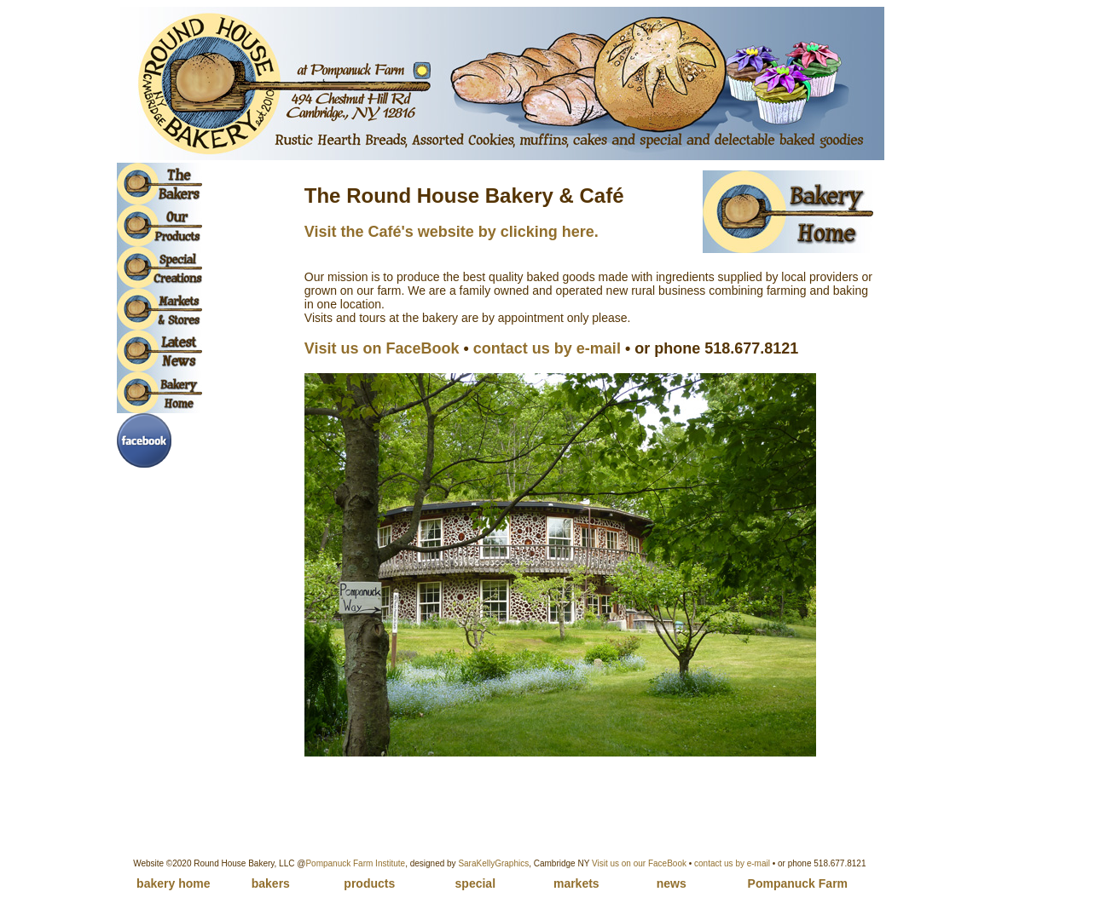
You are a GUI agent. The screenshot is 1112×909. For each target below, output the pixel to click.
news (671, 883)
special (475, 883)
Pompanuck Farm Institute (355, 863)
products (369, 883)
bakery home (173, 883)
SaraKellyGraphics (493, 863)
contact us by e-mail (732, 863)
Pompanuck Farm (798, 883)
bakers (271, 883)
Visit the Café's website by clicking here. (451, 231)
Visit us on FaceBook (382, 348)
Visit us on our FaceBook (639, 863)
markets (576, 883)
